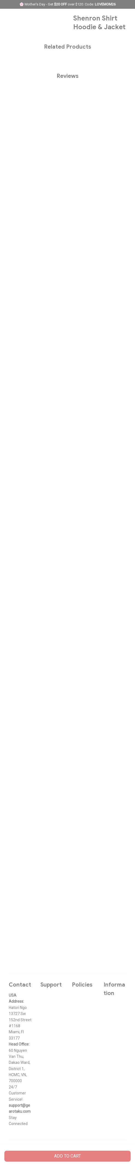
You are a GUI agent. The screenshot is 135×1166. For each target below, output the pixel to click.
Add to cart (67, 1156)
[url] (20, 1108)
